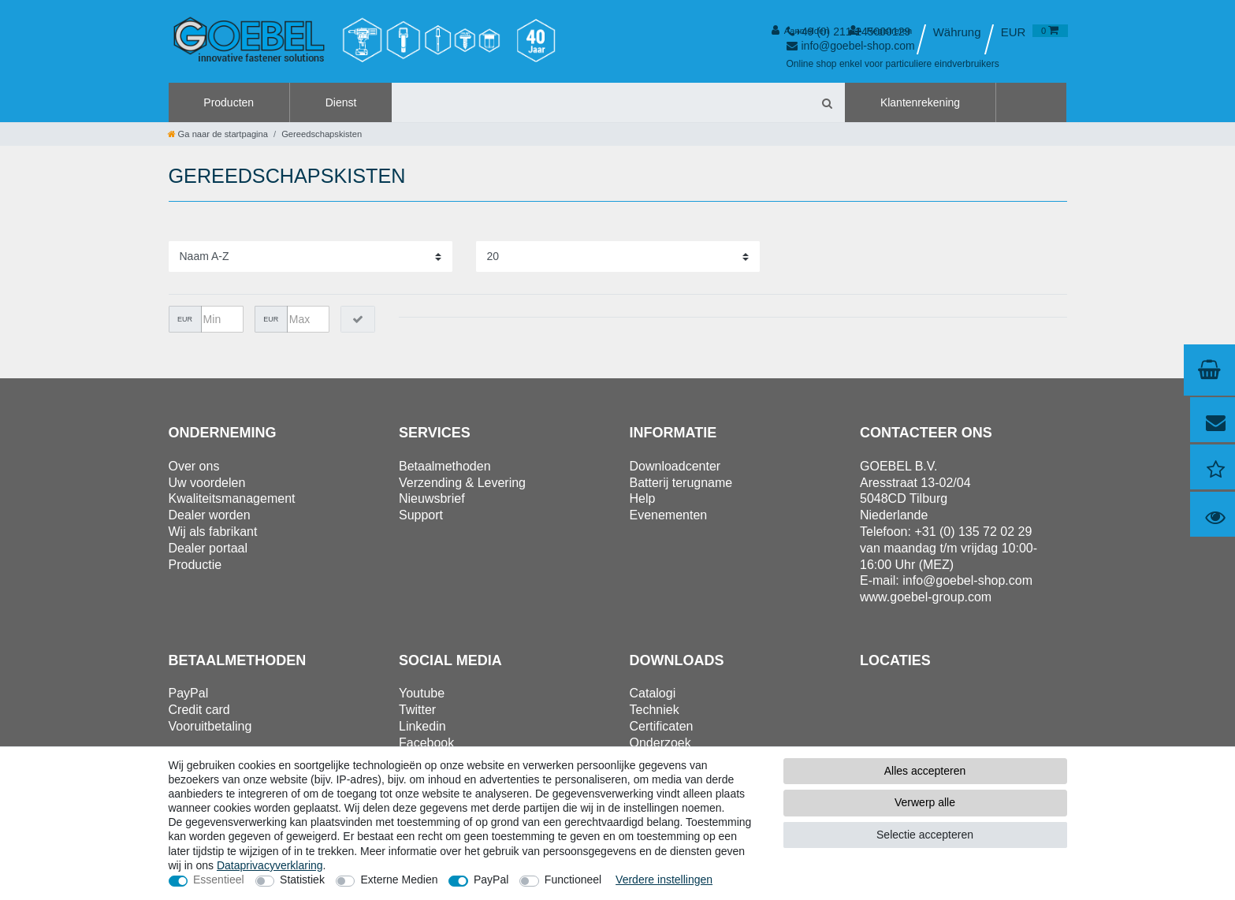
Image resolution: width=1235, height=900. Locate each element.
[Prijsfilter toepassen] (357, 319)
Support (421, 515)
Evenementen (669, 515)
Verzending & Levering (462, 482)
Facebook (426, 742)
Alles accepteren (925, 770)
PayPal (491, 879)
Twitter (417, 709)
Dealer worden (210, 515)
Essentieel (218, 879)
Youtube (422, 693)
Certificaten (662, 726)
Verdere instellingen (664, 879)
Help (643, 498)
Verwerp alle (925, 802)
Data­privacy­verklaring (270, 865)
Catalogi (653, 693)
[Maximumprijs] (308, 319)
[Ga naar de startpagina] (218, 134)
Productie (195, 564)
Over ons (194, 466)
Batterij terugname (681, 482)
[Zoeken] (827, 102)
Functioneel (573, 879)
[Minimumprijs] (222, 319)
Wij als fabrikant (213, 531)
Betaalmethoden (445, 466)
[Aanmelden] (800, 30)
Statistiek (302, 879)
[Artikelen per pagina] (618, 256)
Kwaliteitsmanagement (232, 498)
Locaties (895, 660)
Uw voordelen (207, 482)
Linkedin (422, 726)
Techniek (654, 709)
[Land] (957, 32)
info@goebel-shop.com (967, 580)
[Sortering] (310, 256)
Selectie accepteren (924, 834)
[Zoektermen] (600, 102)
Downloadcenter (675, 466)
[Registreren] (880, 30)
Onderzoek (660, 742)
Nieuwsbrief (432, 498)
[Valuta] (1012, 32)
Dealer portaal (208, 548)
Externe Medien (398, 879)
